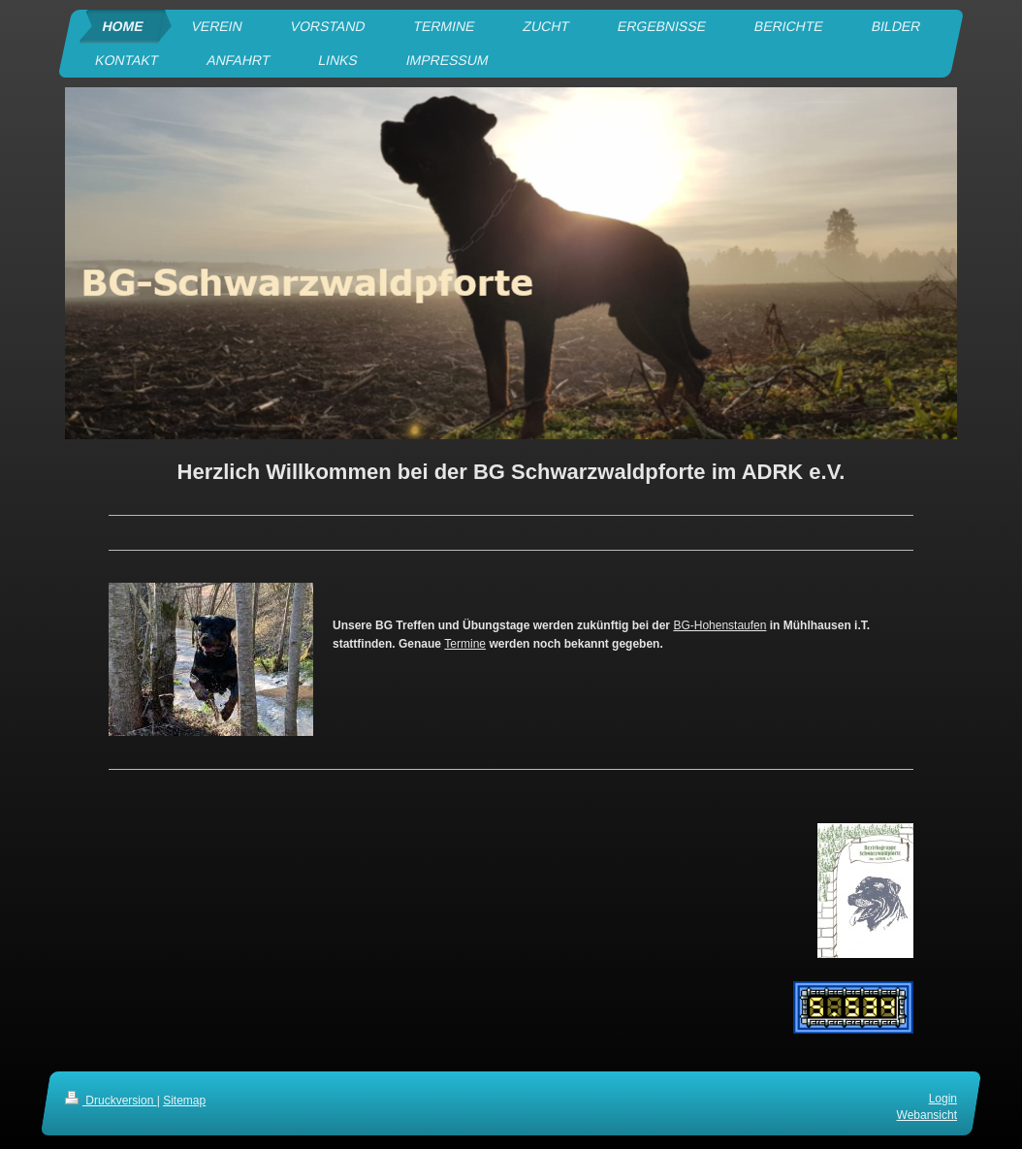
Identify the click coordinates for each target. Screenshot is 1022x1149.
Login (943, 1098)
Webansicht (927, 1114)
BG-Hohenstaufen (719, 625)
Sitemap (184, 1100)
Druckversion (111, 1100)
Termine (465, 644)
